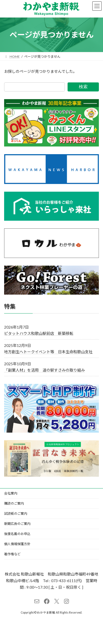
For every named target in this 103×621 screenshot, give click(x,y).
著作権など (12, 554)
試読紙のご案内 (15, 513)
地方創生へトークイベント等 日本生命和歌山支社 (48, 351)
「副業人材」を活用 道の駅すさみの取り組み (44, 370)
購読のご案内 (14, 503)
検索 (83, 86)
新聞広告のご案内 (17, 524)
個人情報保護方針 (17, 544)
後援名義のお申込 (17, 534)
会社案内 (10, 493)
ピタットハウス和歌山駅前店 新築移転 (38, 333)
